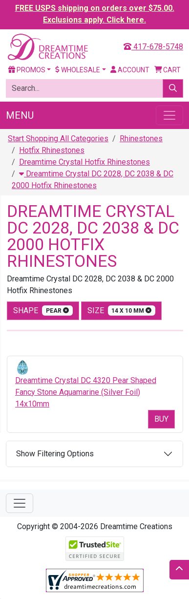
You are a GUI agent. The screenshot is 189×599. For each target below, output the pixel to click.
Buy (161, 419)
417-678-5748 (153, 46)
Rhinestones (141, 138)
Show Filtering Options (55, 453)
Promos (26, 70)
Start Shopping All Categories (58, 138)
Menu (20, 115)
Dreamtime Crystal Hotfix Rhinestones (84, 162)
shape (43, 310)
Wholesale (77, 70)
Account (129, 70)
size (121, 310)
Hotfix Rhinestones (51, 150)
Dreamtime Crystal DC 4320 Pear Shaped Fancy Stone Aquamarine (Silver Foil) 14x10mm (85, 392)
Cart (167, 70)
